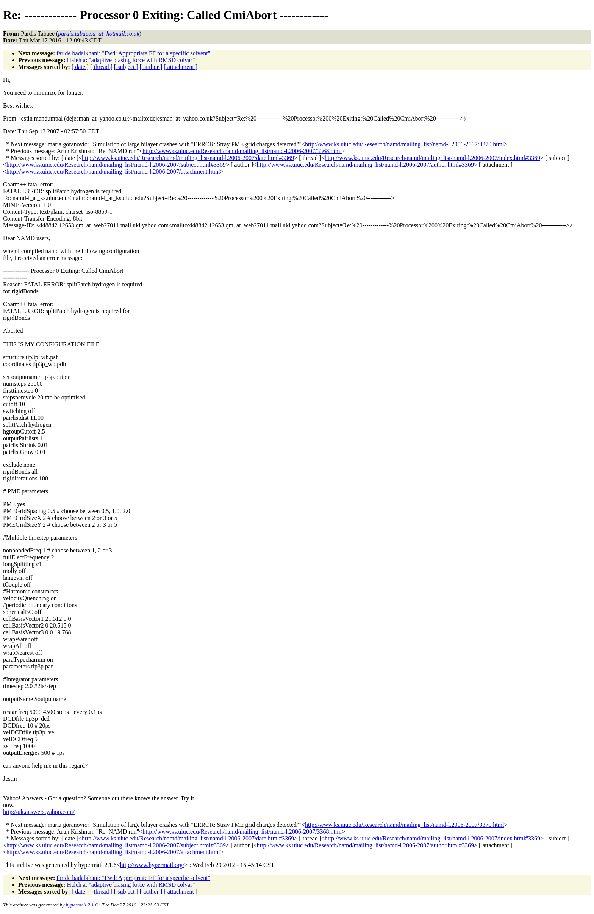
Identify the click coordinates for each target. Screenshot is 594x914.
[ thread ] (101, 67)
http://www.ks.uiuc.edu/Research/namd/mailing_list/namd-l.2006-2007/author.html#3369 (365, 164)
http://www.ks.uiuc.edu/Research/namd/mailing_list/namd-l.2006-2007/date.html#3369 (188, 158)
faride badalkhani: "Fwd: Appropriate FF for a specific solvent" (133, 53)
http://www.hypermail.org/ (152, 865)
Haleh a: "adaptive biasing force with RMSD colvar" (131, 60)
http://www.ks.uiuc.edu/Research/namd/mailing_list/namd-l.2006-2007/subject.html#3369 (116, 164)
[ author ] (151, 67)
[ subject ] (126, 67)
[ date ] (80, 67)
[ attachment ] (180, 67)
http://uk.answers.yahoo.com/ (39, 812)
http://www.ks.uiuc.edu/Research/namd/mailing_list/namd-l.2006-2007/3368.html (242, 151)
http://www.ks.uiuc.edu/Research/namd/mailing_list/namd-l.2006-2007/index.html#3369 (432, 158)
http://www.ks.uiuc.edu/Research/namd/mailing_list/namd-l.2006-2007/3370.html (404, 144)
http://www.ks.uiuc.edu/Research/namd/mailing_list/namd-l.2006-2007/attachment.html (113, 171)
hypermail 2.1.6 (82, 905)
